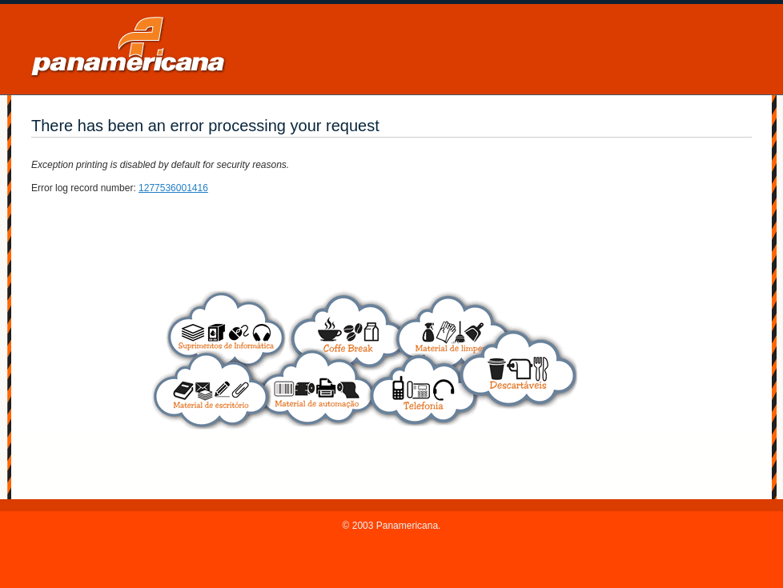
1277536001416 (173, 188)
